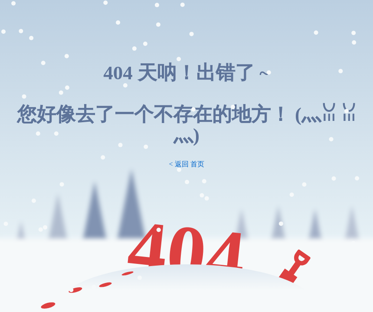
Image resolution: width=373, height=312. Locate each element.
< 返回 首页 (186, 164)
